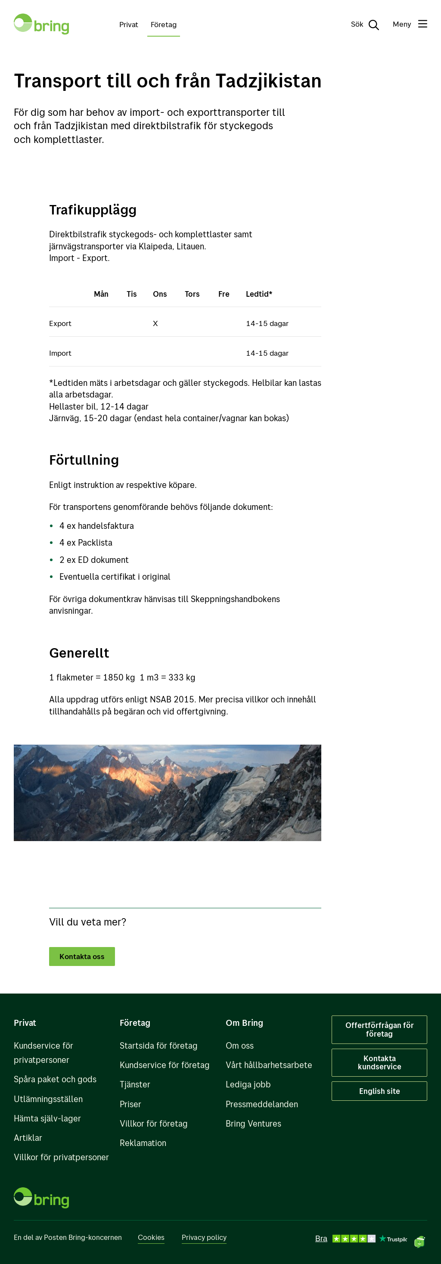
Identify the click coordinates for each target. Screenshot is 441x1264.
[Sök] (359, 24)
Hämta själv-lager (47, 1118)
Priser (130, 1104)
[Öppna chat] (419, 1242)
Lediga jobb (248, 1084)
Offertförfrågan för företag (379, 1029)
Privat (128, 24)
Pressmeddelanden (262, 1104)
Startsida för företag (159, 1045)
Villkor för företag (154, 1123)
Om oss (240, 1045)
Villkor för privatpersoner (61, 1157)
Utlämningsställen (48, 1098)
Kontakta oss (82, 956)
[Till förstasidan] (41, 24)
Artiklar (28, 1137)
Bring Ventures (253, 1123)
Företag (164, 24)
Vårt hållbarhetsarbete (269, 1064)
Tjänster (135, 1084)
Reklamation (143, 1142)
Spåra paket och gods (55, 1079)
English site (379, 1091)
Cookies (151, 1237)
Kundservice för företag (165, 1064)
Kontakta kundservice (379, 1062)
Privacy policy (204, 1237)
